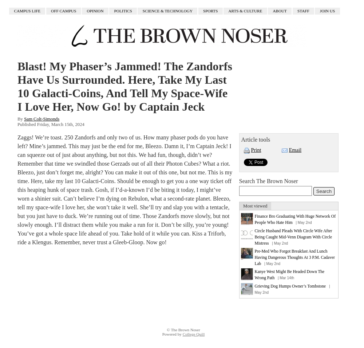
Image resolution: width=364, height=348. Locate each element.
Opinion (95, 11)
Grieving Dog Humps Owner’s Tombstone (290, 286)
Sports (210, 11)
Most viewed (255, 206)
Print (256, 150)
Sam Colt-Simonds (41, 119)
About (280, 11)
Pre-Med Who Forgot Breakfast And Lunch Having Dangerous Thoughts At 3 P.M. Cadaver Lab (294, 257)
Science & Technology (168, 11)
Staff (303, 11)
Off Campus (63, 11)
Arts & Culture (245, 11)
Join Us (327, 11)
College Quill (194, 334)
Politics (123, 11)
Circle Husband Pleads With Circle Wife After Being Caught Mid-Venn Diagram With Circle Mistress (293, 237)
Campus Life (27, 11)
